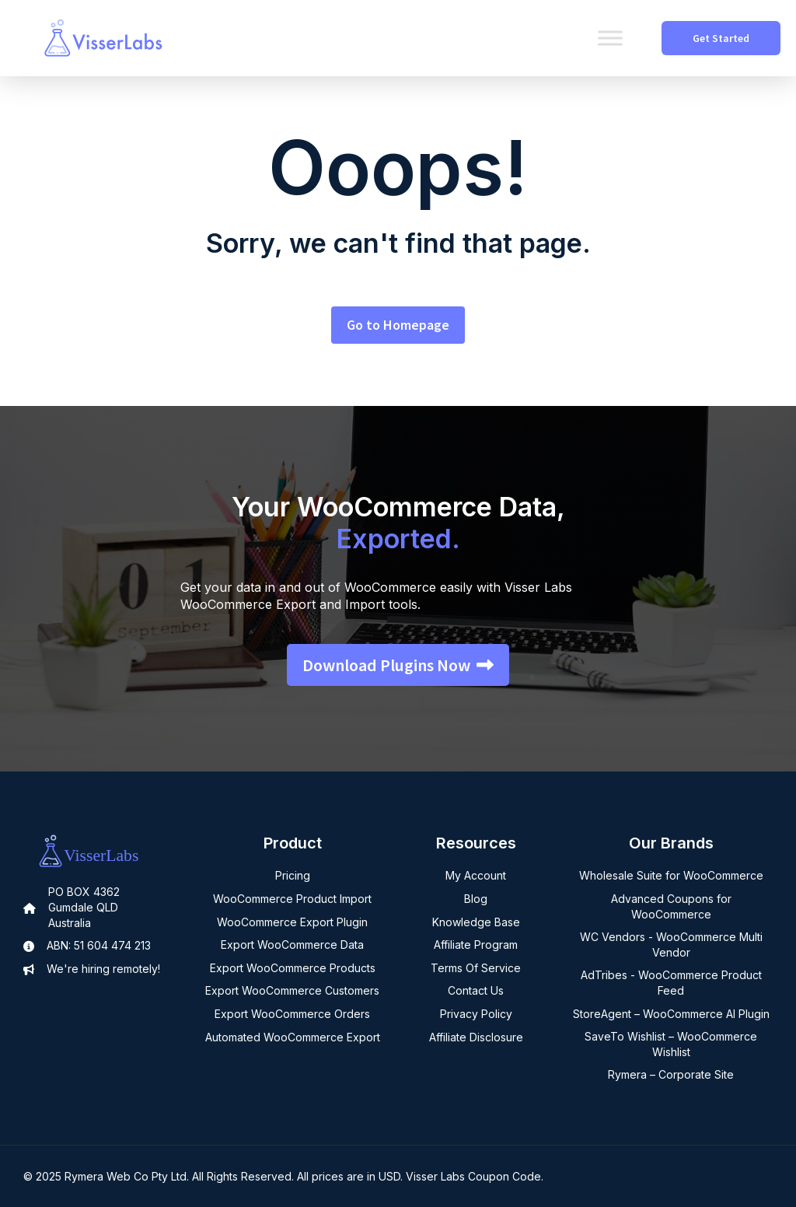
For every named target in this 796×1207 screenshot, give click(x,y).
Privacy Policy (476, 1013)
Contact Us (476, 990)
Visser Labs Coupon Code (473, 1176)
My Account (475, 875)
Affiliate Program (476, 944)
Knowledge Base (476, 922)
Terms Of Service (476, 967)
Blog (475, 898)
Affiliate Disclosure (476, 1037)
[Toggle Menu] (610, 37)
